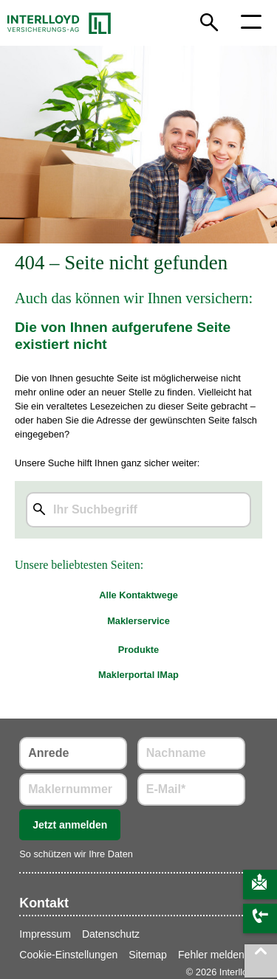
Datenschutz (111, 934)
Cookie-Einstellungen (68, 955)
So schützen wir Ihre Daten (76, 853)
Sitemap (148, 955)
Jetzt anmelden (70, 825)
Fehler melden (211, 955)
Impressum (45, 934)
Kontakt (44, 903)
